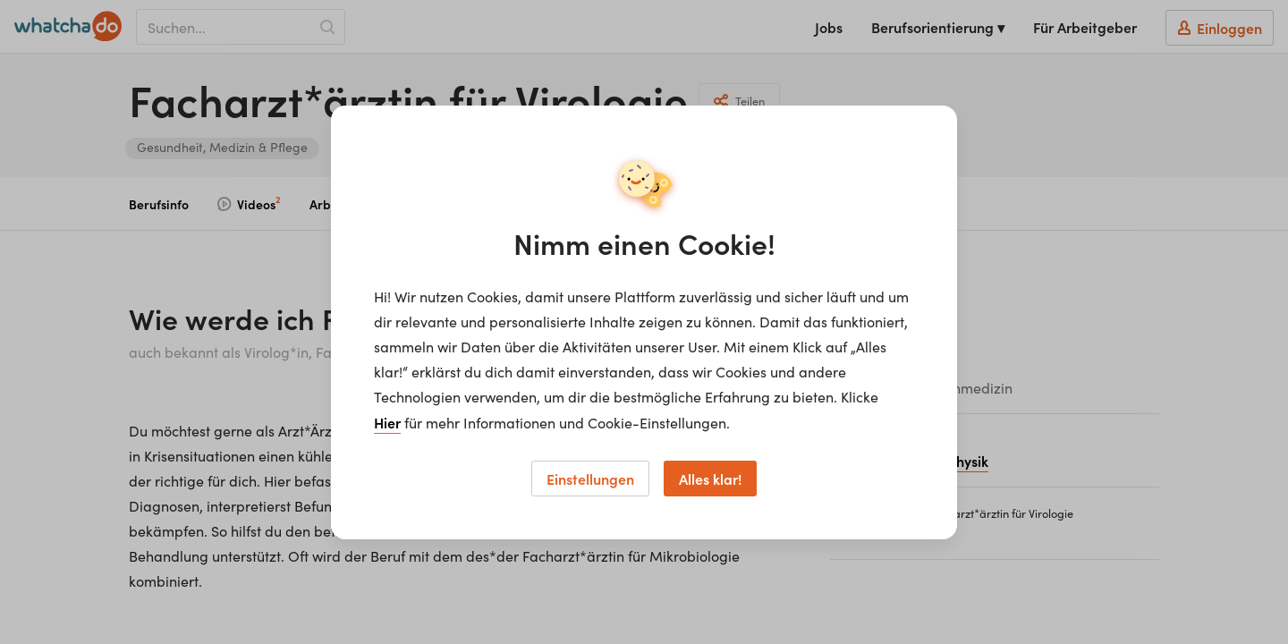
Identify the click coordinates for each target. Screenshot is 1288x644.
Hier (387, 422)
